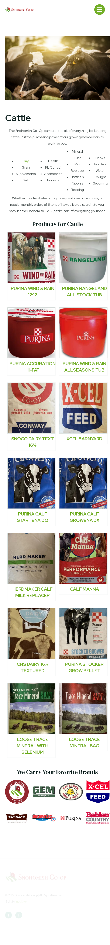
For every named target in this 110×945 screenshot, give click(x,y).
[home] (20, 9)
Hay (26, 161)
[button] (99, 9)
